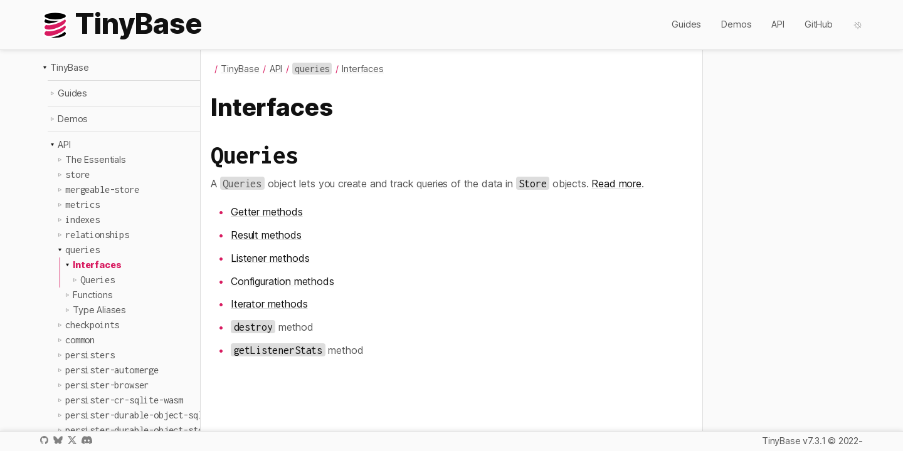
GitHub (819, 24)
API (777, 24)
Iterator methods (269, 304)
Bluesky (57, 440)
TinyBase (69, 67)
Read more (616, 183)
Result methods (266, 235)
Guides (686, 24)
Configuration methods (282, 281)
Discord (87, 440)
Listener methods (270, 258)
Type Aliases (99, 309)
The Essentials (95, 159)
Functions (93, 294)
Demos (736, 24)
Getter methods (267, 211)
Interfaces (97, 264)
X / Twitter (72, 440)
